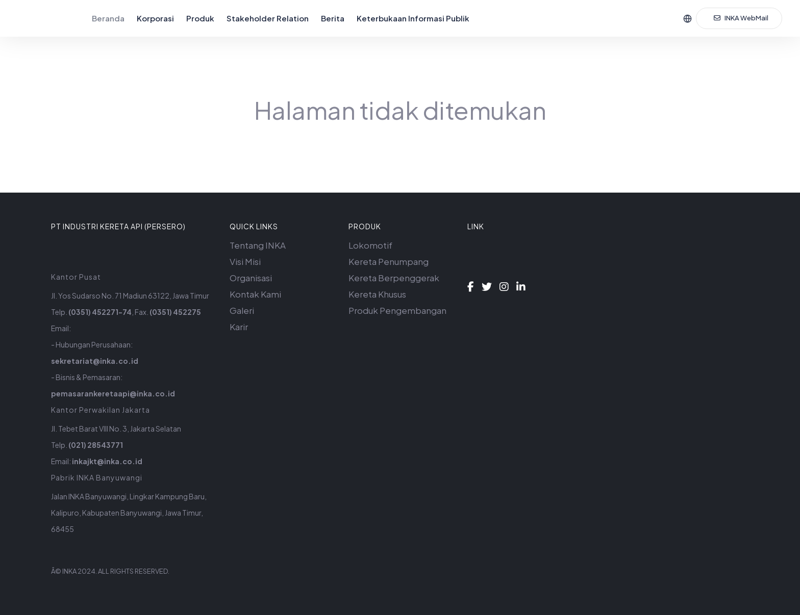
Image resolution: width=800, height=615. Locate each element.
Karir (239, 326)
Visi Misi (245, 261)
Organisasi (251, 277)
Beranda (108, 18)
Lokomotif (370, 245)
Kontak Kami (255, 294)
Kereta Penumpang (388, 261)
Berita (332, 18)
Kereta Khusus (377, 294)
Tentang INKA (258, 245)
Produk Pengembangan (397, 310)
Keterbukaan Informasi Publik (413, 18)
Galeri (242, 310)
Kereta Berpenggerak (393, 277)
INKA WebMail (741, 18)
